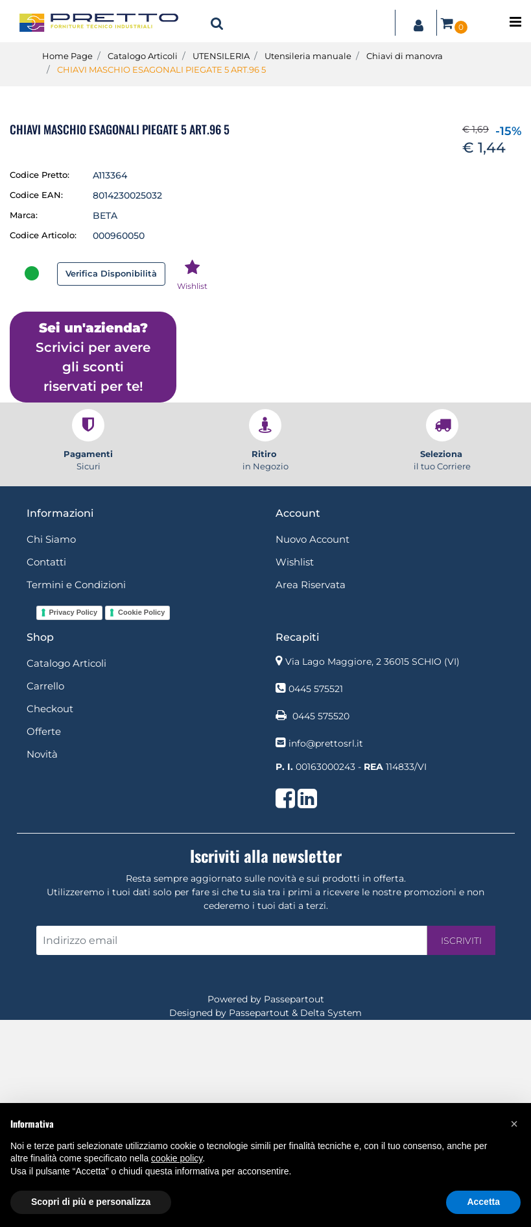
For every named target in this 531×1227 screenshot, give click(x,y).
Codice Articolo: (43, 442)
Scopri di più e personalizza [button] (90, 1201)
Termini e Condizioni (76, 792)
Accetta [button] (483, 1201)
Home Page (67, 56)
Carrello (45, 893)
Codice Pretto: (39, 382)
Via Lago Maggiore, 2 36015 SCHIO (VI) (372, 868)
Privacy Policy (73, 819)
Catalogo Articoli (143, 56)
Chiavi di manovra (404, 56)
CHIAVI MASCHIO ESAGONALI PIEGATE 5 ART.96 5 (161, 69)
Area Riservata (311, 792)
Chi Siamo (51, 746)
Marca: (24, 422)
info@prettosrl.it (326, 950)
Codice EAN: (36, 402)
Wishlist (295, 769)
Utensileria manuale (308, 56)
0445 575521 (316, 896)
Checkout (50, 916)
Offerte (44, 938)
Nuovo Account (312, 746)
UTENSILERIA (221, 56)
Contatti (46, 769)
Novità (42, 961)
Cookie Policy (141, 819)
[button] (217, 23)
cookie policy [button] (176, 1158)
